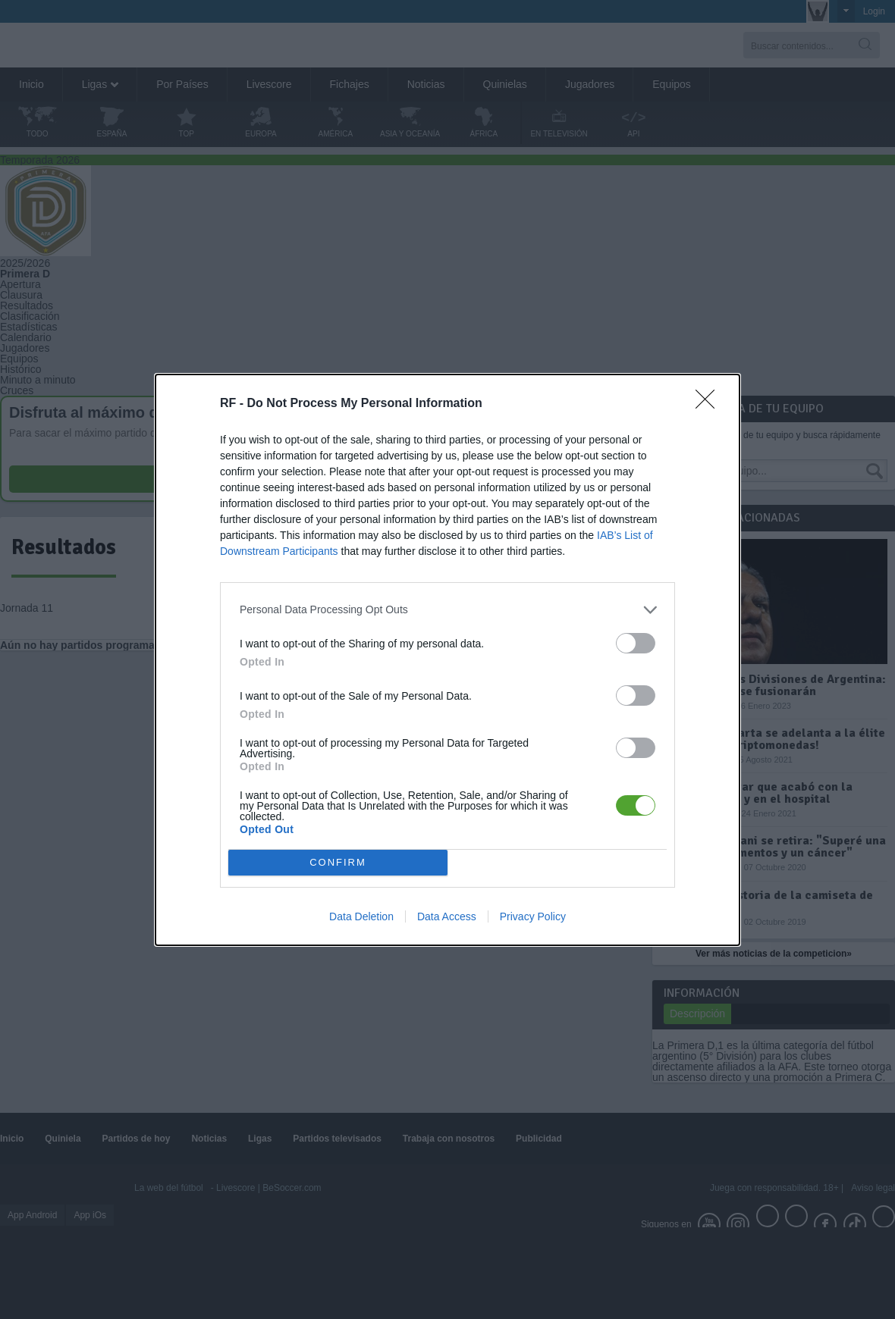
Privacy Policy (533, 916)
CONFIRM (337, 862)
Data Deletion (361, 916)
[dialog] (447, 659)
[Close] (710, 404)
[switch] (635, 643)
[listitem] (447, 610)
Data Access (446, 916)
